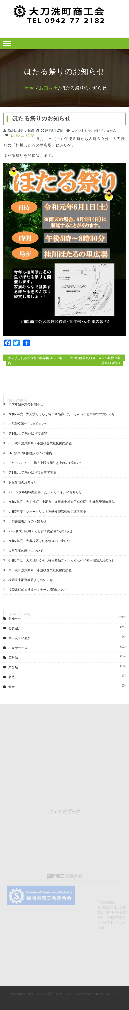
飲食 (11, 687)
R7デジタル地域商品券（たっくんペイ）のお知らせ (45, 492)
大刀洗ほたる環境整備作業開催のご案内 (35, 360)
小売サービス (17, 648)
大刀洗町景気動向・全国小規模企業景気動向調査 (95, 360)
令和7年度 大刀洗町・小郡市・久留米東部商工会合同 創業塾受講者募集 (61, 502)
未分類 (29, 135)
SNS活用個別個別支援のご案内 (30, 453)
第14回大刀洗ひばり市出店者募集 (32, 472)
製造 (11, 677)
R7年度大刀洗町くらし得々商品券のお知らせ (40, 531)
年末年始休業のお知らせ (25, 404)
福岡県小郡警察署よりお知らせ (30, 580)
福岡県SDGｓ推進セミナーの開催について (38, 589)
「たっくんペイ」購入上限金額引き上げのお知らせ (44, 463)
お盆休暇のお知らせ (22, 482)
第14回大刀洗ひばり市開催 (27, 433)
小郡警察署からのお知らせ (27, 424)
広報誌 (13, 657)
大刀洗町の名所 (19, 638)
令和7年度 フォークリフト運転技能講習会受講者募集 (47, 511)
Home (28, 87)
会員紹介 (14, 628)
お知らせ (48, 87)
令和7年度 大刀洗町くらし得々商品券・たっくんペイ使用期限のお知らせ (61, 414)
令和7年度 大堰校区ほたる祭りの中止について (42, 541)
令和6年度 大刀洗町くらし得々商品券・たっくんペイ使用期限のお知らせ (61, 560)
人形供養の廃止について (25, 550)
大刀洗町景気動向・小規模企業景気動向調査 (40, 443)
